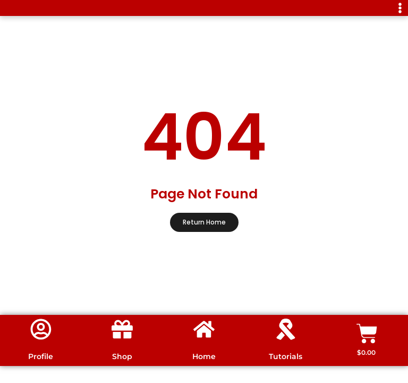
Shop (122, 356)
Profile (40, 356)
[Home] (204, 329)
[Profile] (41, 329)
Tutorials (285, 356)
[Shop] (122, 329)
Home (204, 356)
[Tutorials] (285, 329)
